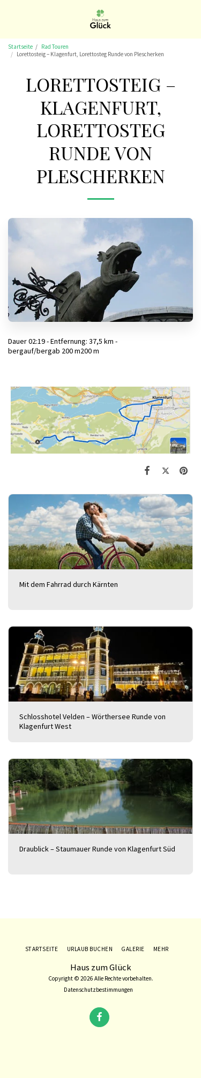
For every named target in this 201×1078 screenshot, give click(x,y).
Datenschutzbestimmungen (98, 989)
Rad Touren (55, 46)
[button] (12, 18)
